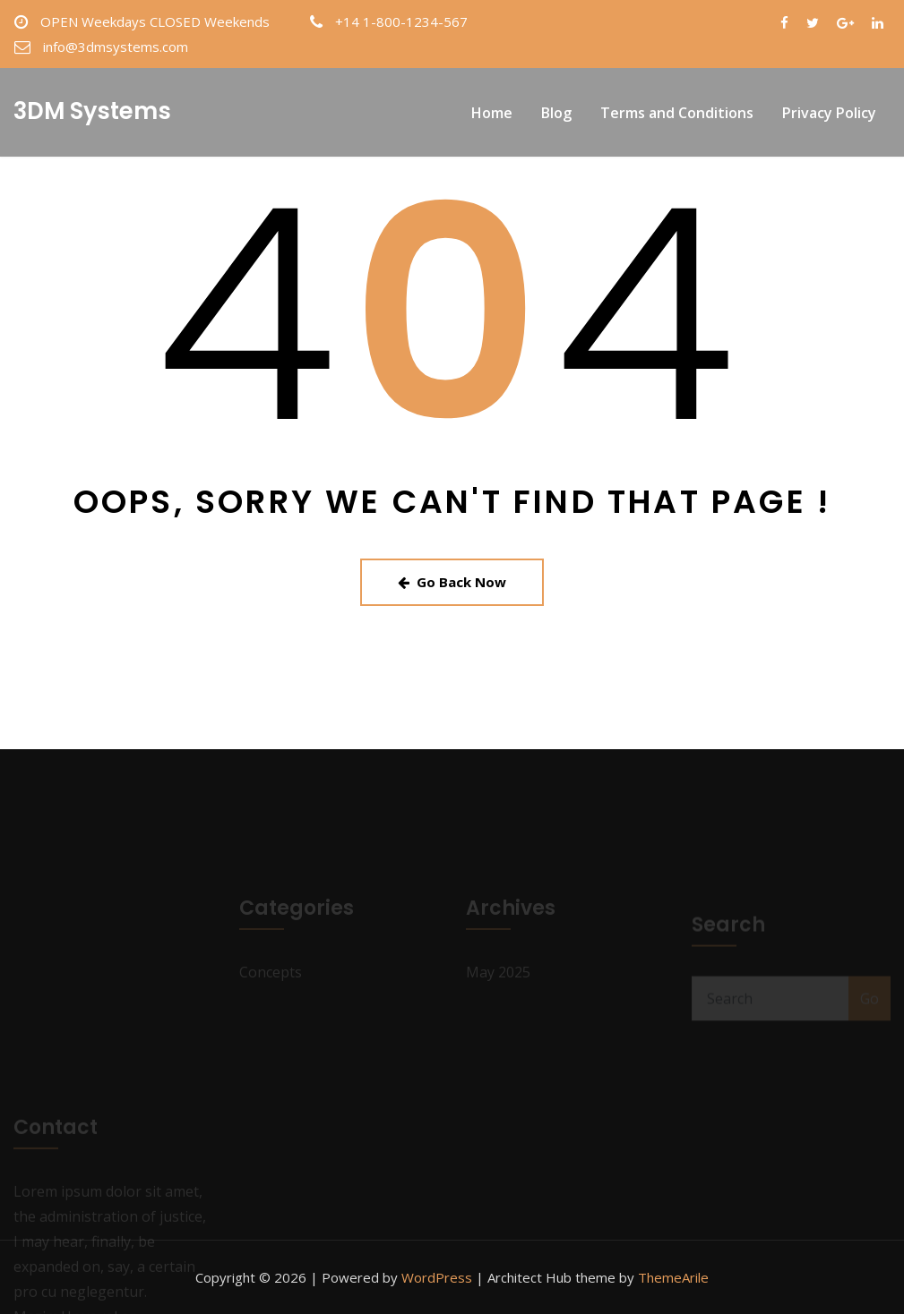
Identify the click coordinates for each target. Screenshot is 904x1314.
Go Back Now (452, 582)
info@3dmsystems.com (115, 46)
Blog (556, 113)
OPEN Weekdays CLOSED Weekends (155, 21)
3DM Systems (92, 111)
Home (491, 113)
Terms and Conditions (676, 113)
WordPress (436, 1277)
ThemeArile (673, 1277)
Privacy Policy (829, 113)
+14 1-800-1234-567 (401, 21)
